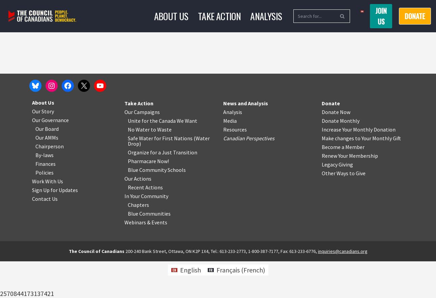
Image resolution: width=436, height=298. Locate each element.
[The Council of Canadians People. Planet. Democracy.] (42, 16)
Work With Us (47, 218)
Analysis (266, 16)
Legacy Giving (337, 201)
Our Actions (137, 215)
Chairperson (49, 183)
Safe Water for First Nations (160, 175)
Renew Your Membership (350, 192)
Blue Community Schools (157, 206)
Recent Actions (145, 224)
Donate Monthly (340, 157)
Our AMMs (46, 174)
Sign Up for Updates (55, 226)
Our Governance (50, 156)
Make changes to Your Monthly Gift (361, 175)
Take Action (219, 16)
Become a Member (343, 183)
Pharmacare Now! (148, 197)
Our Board (47, 165)
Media (230, 157)
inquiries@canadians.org (343, 288)
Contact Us (45, 235)
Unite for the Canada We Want (162, 157)
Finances (45, 200)
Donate (415, 16)
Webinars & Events (145, 259)
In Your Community (146, 232)
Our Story (43, 148)
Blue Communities (149, 250)
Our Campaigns (142, 148)
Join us (381, 16)
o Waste (162, 166)
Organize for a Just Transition (162, 189)
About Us (171, 16)
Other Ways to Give (344, 210)
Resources (235, 166)
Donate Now (336, 148)
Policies (44, 209)
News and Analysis (245, 140)
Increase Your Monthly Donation (359, 166)
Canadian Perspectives (248, 175)
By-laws (44, 191)
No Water (139, 166)
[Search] (314, 16)
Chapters (138, 241)
